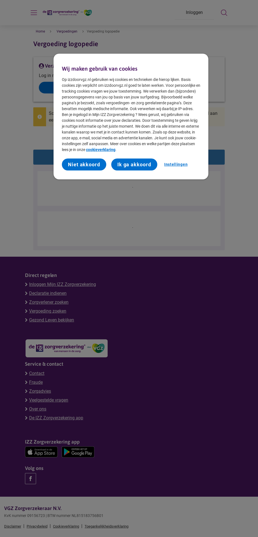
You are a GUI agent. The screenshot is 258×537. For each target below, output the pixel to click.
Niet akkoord (84, 164)
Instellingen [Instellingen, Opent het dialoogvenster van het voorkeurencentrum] (176, 164)
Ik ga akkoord (134, 164)
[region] (131, 116)
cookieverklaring (100, 149)
